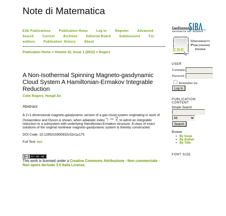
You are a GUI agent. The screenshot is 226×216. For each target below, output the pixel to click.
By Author (187, 139)
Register (122, 30)
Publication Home (73, 30)
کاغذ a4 (23, 143)
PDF (39, 141)
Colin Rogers (33, 96)
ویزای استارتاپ (24, 143)
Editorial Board (98, 36)
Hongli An (53, 96)
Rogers (104, 52)
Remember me (188, 83)
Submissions (129, 36)
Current (48, 36)
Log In (101, 30)
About (89, 41)
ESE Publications (37, 30)
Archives (70, 36)
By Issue (186, 136)
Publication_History (60, 41)
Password (178, 75)
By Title (185, 142)
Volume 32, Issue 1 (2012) (75, 52)
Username (178, 69)
